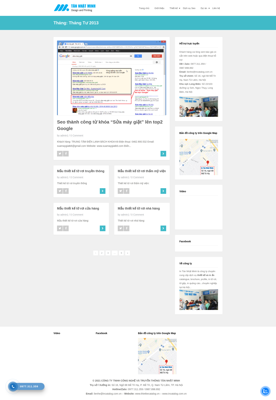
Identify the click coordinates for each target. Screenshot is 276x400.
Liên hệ (216, 8)
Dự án (204, 8)
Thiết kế (174, 8)
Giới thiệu (159, 8)
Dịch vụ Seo (189, 8)
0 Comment (76, 135)
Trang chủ (144, 8)
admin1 (64, 135)
